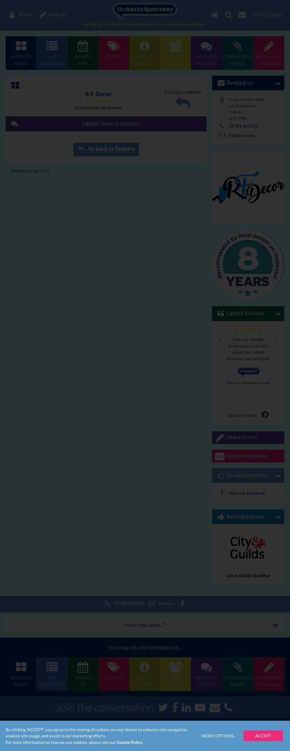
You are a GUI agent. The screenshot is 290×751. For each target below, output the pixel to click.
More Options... (218, 735)
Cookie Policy (129, 742)
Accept (263, 735)
